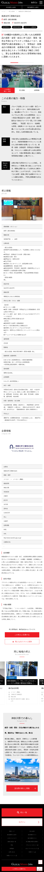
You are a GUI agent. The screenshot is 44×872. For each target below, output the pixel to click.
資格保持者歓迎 (17, 27)
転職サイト (32, 852)
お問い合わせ (12, 852)
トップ (3, 11)
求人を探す (12, 11)
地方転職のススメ (32, 834)
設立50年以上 (6, 27)
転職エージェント (12, 855)
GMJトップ (11, 831)
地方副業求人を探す (33, 7)
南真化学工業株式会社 (24, 11)
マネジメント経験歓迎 (30, 27)
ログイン (34, 2)
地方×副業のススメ (32, 838)
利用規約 (12, 848)
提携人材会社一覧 (12, 841)
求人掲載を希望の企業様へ (32, 841)
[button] (14, 62)
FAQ (12, 845)
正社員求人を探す (11, 7)
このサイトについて (12, 838)
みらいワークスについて (32, 848)
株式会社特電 (14, 688)
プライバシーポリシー (32, 845)
